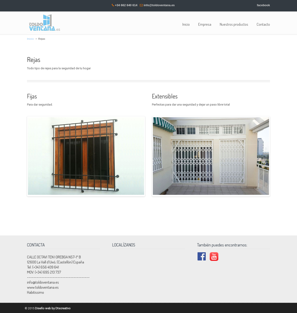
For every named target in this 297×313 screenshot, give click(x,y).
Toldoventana (44, 22)
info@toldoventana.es (159, 5)
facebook (263, 5)
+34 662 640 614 (126, 5)
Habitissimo (35, 291)
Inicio (30, 38)
